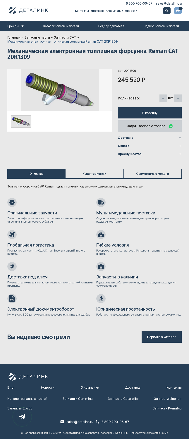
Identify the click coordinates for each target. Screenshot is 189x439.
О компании (114, 11)
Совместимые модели (152, 173)
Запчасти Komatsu (167, 408)
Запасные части (37, 37)
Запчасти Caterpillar (123, 399)
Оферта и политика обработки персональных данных (95, 432)
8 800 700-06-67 (139, 3)
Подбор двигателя (111, 26)
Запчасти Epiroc (19, 408)
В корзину (149, 113)
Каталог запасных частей (61, 26)
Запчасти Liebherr (168, 399)
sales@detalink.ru (169, 3)
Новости (131, 11)
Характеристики (94, 173)
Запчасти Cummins (77, 399)
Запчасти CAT (65, 37)
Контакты (82, 11)
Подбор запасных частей (161, 26)
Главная (13, 37)
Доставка (97, 11)
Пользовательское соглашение (149, 432)
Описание (37, 173)
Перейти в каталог (161, 337)
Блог (11, 387)
